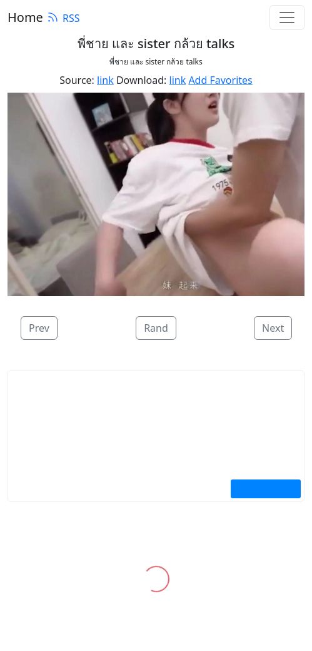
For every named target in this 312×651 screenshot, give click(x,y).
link (105, 80)
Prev (39, 328)
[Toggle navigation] (286, 17)
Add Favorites (220, 80)
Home (25, 17)
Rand (156, 328)
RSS (63, 18)
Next (273, 328)
